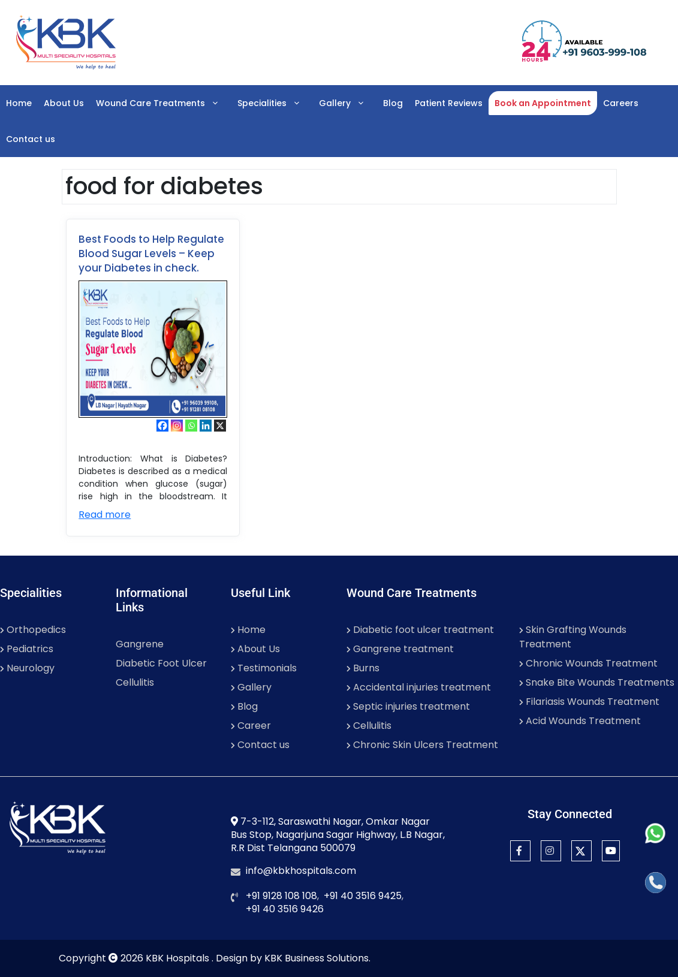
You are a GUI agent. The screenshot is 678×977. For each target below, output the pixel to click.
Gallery (348, 103)
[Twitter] (581, 850)
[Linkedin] (206, 426)
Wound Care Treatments (163, 103)
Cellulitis (135, 682)
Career (251, 725)
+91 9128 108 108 (281, 896)
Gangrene (140, 644)
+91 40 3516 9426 (285, 909)
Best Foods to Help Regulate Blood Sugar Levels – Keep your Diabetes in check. (151, 253)
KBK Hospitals (179, 958)
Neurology (27, 668)
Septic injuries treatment (408, 706)
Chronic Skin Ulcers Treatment (422, 745)
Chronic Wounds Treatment (588, 663)
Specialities (275, 103)
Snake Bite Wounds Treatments (596, 682)
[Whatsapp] (191, 426)
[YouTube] (611, 850)
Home (19, 103)
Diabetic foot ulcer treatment (420, 630)
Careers (620, 103)
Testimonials (264, 668)
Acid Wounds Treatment (580, 721)
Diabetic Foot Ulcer (161, 663)
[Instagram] (177, 426)
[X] (220, 426)
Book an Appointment (543, 103)
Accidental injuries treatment (418, 687)
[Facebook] (162, 426)
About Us (64, 103)
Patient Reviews (449, 103)
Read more (105, 514)
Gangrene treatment (400, 649)
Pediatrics (26, 649)
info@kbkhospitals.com (301, 871)
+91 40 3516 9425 (363, 896)
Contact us (30, 139)
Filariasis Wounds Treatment (589, 701)
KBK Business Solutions (316, 958)
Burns (362, 668)
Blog (393, 103)
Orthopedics (33, 630)
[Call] (655, 882)
